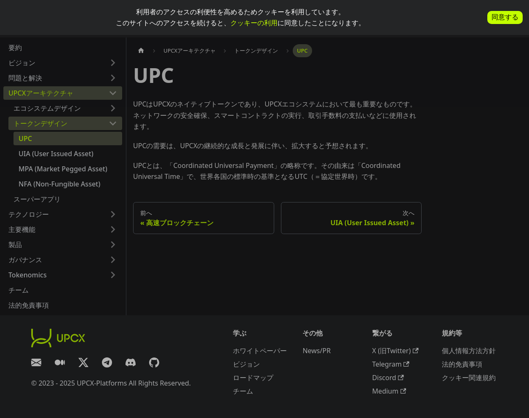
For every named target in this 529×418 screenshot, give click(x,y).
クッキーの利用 (254, 22)
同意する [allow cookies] (505, 17)
